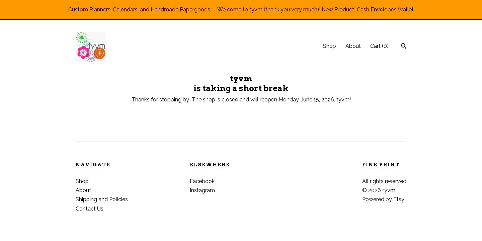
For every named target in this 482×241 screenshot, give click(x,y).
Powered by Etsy (383, 199)
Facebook (202, 181)
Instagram (202, 190)
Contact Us (89, 209)
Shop (329, 46)
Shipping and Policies (102, 199)
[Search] (403, 47)
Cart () (379, 46)
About (353, 46)
